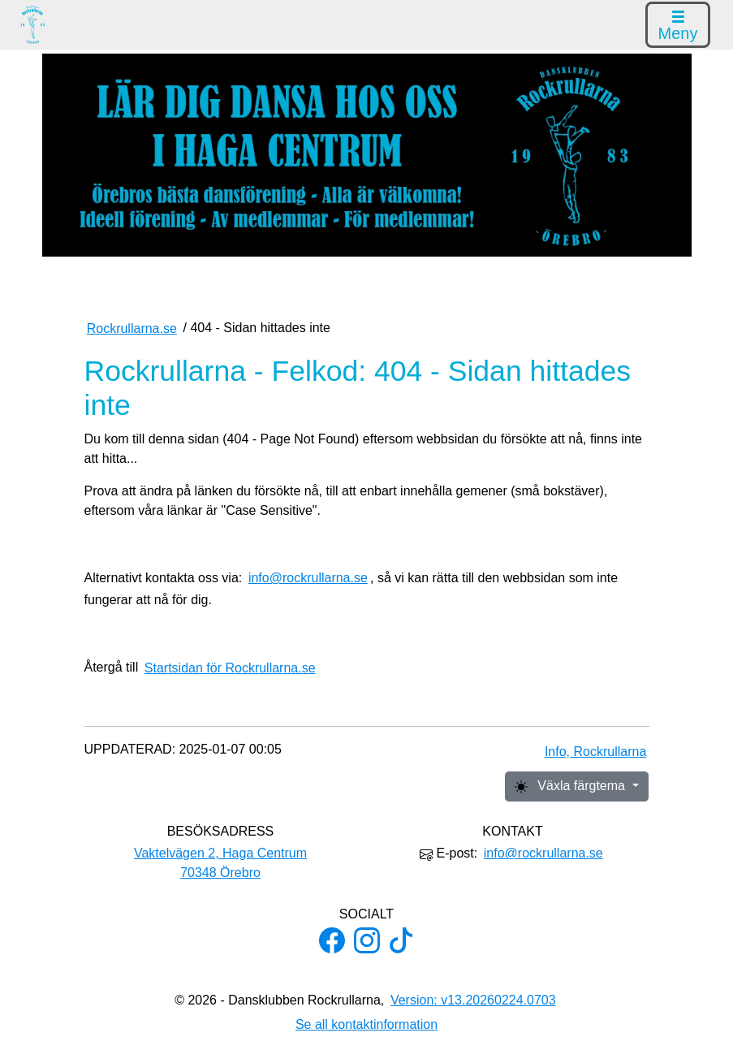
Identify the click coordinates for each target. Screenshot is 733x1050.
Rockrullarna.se (132, 328)
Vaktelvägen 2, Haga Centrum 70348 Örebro (220, 862)
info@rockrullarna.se (308, 578)
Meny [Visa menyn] (678, 26)
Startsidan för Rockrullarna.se (230, 668)
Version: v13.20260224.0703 (473, 1000)
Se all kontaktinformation (366, 1024)
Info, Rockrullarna (595, 751)
